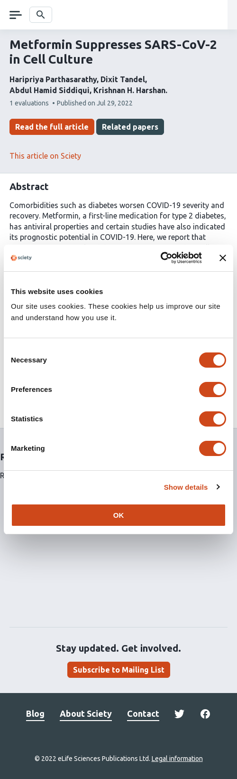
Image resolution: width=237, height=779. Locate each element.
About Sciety (86, 713)
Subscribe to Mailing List (118, 669)
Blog (35, 713)
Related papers (130, 127)
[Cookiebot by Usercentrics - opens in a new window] (160, 258)
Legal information (177, 758)
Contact (143, 713)
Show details (186, 487)
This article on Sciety (45, 156)
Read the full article (52, 127)
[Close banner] (222, 258)
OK (118, 515)
